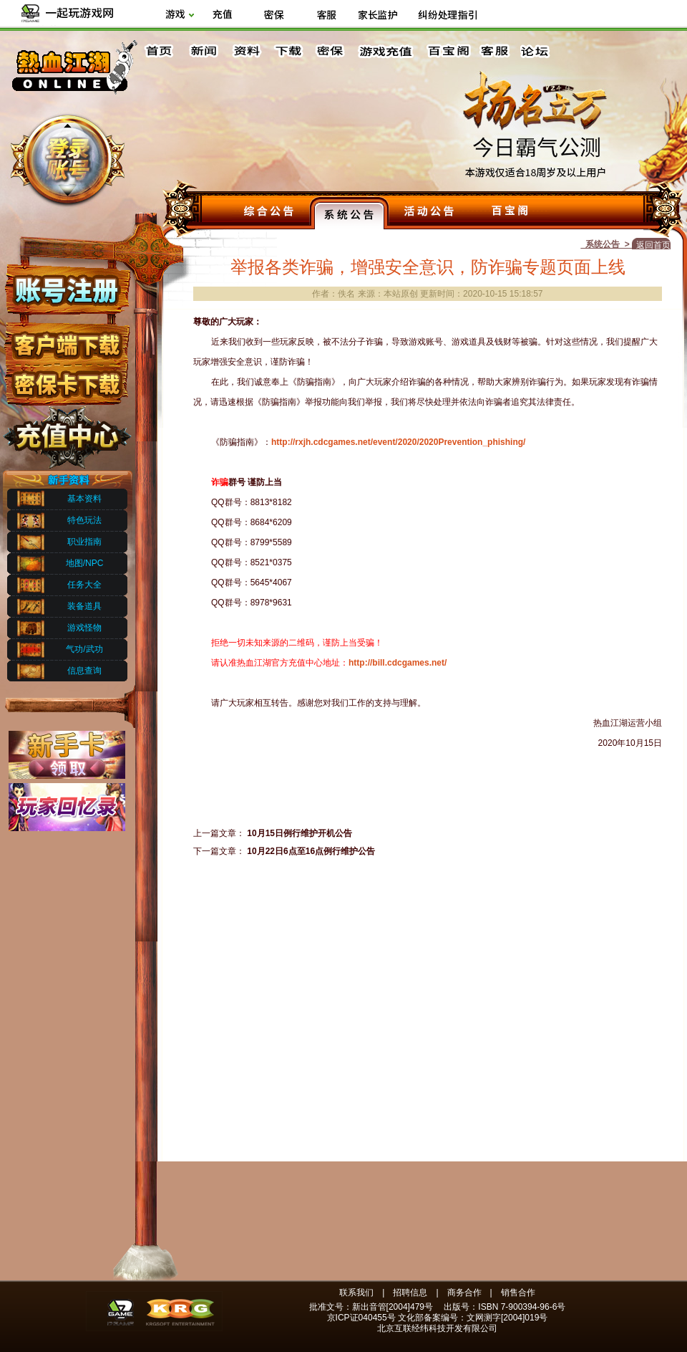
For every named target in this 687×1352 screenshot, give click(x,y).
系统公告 (349, 212)
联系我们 (356, 1293)
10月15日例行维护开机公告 (299, 833)
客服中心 (496, 51)
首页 (161, 51)
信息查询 (84, 671)
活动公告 (429, 212)
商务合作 (464, 1293)
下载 (288, 51)
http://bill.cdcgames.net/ (398, 663)
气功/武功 (84, 649)
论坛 (538, 51)
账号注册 (66, 288)
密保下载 (66, 380)
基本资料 (84, 499)
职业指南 (84, 542)
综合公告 (269, 212)
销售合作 (518, 1293)
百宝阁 (448, 51)
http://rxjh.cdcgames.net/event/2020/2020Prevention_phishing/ (398, 442)
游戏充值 (386, 51)
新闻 (203, 51)
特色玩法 (84, 520)
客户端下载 (66, 338)
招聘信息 (410, 1293)
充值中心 (66, 432)
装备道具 (84, 606)
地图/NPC (85, 563)
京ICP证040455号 (361, 1318)
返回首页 (653, 245)
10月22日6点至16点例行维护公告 (311, 851)
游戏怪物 (84, 628)
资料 (245, 51)
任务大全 (84, 585)
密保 (330, 51)
